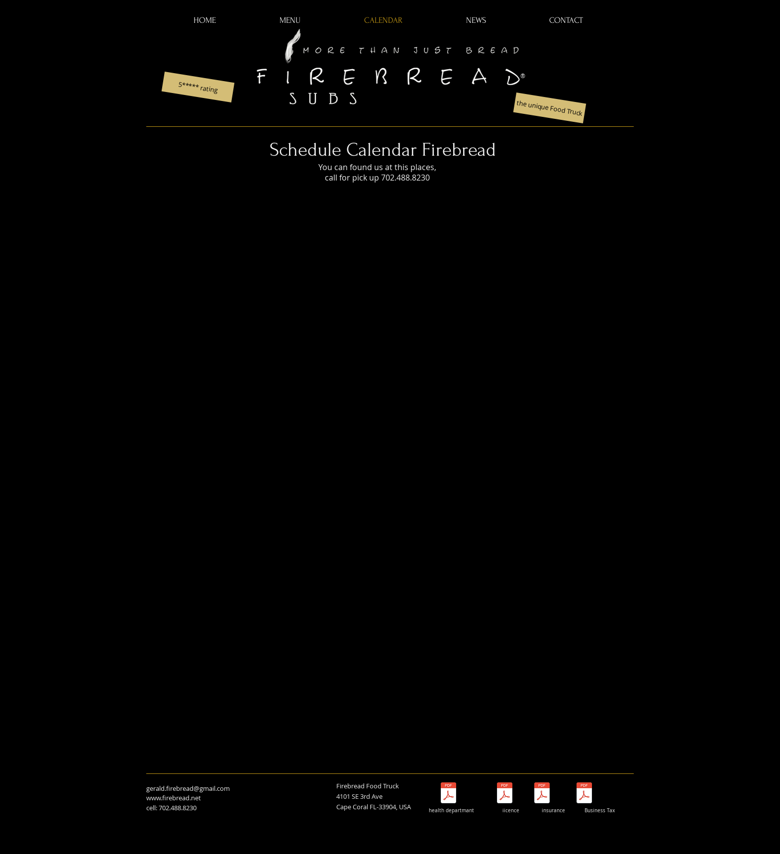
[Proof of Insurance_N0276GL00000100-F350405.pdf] (542, 794)
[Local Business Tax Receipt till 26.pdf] (584, 794)
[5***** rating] (198, 87)
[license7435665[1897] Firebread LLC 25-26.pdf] (504, 794)
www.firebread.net (173, 797)
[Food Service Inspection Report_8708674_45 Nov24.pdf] (448, 794)
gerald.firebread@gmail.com (188, 788)
